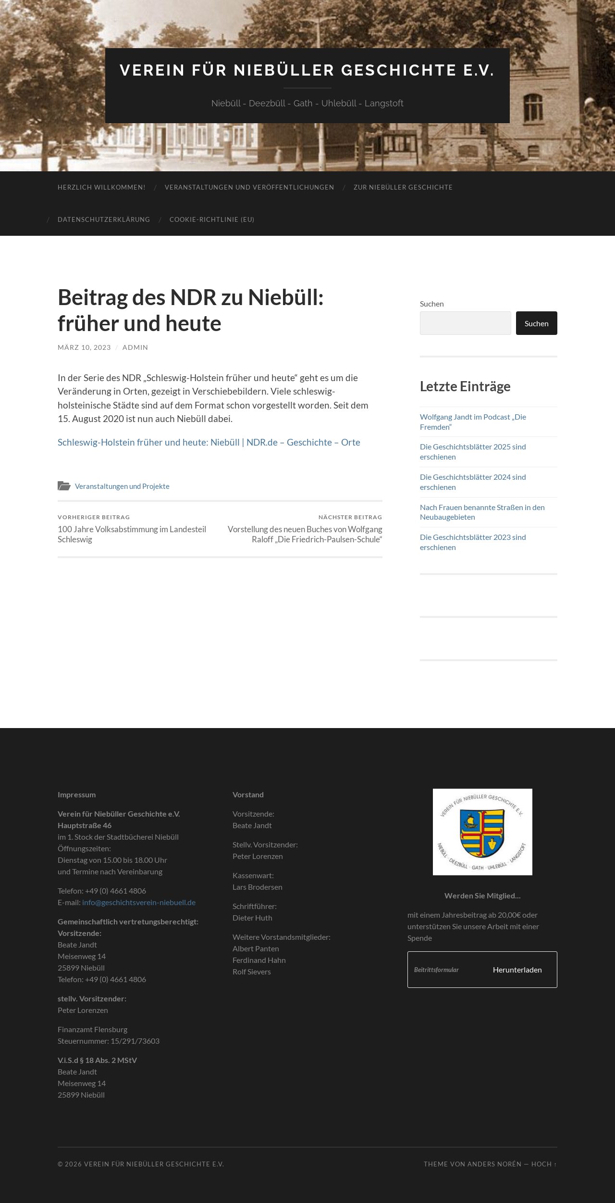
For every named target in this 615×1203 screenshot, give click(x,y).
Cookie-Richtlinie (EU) (212, 219)
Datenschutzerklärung (104, 219)
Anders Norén (494, 1164)
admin (135, 347)
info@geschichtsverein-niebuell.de (139, 902)
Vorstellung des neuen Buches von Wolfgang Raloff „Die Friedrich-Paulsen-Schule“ (302, 528)
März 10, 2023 (84, 347)
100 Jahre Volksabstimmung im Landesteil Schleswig (137, 528)
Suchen (432, 303)
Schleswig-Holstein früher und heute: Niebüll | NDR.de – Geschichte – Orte (209, 442)
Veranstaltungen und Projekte (122, 486)
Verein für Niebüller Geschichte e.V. (307, 70)
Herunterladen (517, 969)
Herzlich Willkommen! (102, 187)
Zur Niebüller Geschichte (403, 187)
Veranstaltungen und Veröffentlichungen (249, 187)
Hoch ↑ (544, 1164)
